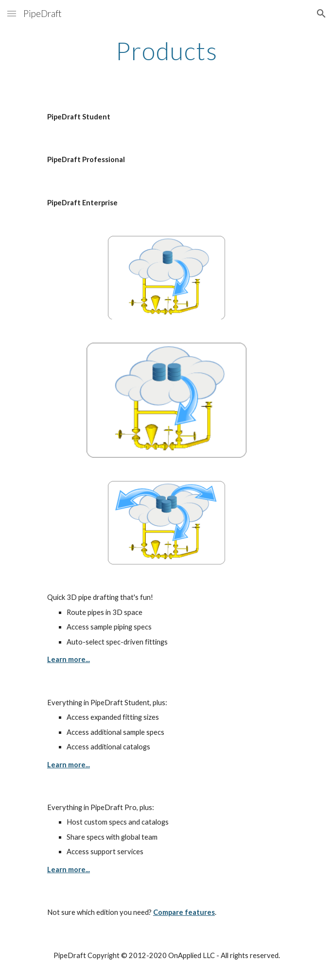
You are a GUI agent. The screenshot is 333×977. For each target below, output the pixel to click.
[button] (11, 13)
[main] (166, 50)
